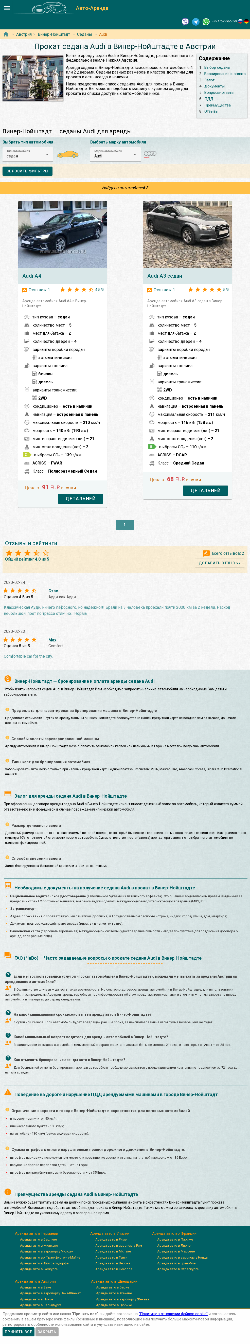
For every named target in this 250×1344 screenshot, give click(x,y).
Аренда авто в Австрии (35, 1281)
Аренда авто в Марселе (176, 1251)
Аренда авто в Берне (112, 1287)
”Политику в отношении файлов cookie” (173, 1314)
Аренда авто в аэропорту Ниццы (182, 1257)
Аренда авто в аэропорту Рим (118, 1245)
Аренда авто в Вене (35, 1287)
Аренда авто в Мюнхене (39, 1245)
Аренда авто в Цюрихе (114, 1305)
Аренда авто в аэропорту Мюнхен (46, 1251)
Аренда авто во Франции (174, 1233)
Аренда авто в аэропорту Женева (122, 1299)
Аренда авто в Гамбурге (39, 1269)
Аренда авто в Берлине (38, 1239)
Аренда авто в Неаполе (113, 1269)
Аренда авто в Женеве (114, 1293)
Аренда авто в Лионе (173, 1245)
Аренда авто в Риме (111, 1239)
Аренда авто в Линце (36, 1299)
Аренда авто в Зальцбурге (40, 1305)
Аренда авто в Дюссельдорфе (44, 1263)
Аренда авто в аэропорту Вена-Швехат (50, 1293)
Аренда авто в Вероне (112, 1263)
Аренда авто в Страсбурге (178, 1269)
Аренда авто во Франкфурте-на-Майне (50, 1257)
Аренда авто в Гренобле (176, 1263)
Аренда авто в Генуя (111, 1257)
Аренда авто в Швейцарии (114, 1281)
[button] (28, 154)
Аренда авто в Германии (36, 1233)
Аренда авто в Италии (109, 1233)
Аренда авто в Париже (175, 1239)
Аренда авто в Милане (113, 1251)
